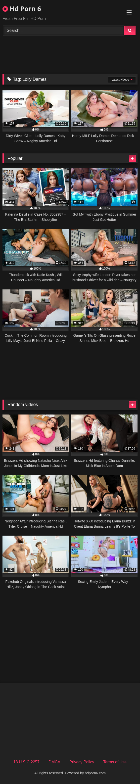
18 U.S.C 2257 (26, 762)
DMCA (54, 762)
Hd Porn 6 (21, 8)
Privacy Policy (81, 762)
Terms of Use (115, 762)
